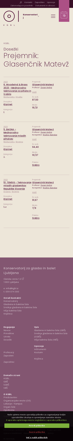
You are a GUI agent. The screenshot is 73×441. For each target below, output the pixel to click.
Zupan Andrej (46, 87)
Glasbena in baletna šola (16, 304)
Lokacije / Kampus (13, 403)
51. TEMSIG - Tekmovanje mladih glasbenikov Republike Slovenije (17, 185)
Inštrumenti (40, 349)
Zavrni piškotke (37, 432)
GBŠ (6, 381)
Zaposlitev (9, 361)
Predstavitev (10, 397)
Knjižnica (8, 313)
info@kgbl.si (12, 288)
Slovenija (19, 142)
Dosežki (11, 49)
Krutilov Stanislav (50, 135)
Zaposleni (9, 355)
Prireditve (9, 333)
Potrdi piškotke (37, 425)
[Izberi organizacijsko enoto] (30, 17)
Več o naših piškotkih (37, 437)
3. (4, 157)
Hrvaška (19, 97)
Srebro (36, 165)
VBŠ (6, 387)
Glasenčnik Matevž (43, 84)
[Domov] (9, 18)
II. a (5, 206)
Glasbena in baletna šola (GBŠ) (50, 330)
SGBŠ (34, 92)
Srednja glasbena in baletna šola (20, 307)
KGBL (6, 378)
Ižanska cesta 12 (12, 278)
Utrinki (7, 336)
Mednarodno (9, 97)
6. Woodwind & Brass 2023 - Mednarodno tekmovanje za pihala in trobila (17, 89)
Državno (7, 191)
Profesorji (9, 352)
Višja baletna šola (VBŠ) (46, 339)
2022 (6, 179)
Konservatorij (11, 301)
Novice (7, 330)
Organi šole (9, 406)
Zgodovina (9, 410)
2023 (6, 82)
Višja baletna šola (12, 310)
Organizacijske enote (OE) (17, 400)
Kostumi (38, 352)
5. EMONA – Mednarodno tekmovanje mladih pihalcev (15, 134)
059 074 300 (12, 291)
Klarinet (8, 104)
